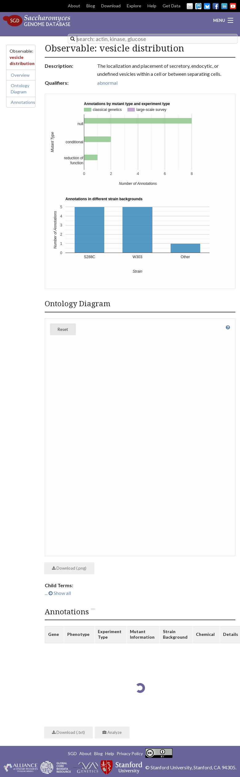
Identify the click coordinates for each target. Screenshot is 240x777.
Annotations (23, 102)
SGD (72, 753)
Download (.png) (69, 568)
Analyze (112, 732)
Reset (63, 329)
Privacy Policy (130, 753)
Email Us (190, 6)
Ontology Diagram (20, 88)
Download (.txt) (68, 732)
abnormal (107, 83)
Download (111, 5)
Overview (20, 75)
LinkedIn (224, 6)
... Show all (58, 593)
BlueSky (207, 6)
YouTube (233, 6)
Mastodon (198, 6)
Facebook (216, 6)
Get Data (171, 5)
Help (151, 5)
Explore (134, 5)
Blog (90, 5)
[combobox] (153, 39)
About (74, 5)
